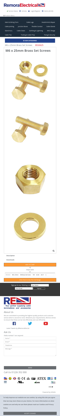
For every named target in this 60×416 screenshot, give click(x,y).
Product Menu (8, 16)
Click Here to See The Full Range (30, 280)
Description (10, 256)
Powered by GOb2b (49, 392)
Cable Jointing (9, 26)
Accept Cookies (30, 413)
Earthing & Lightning (36, 31)
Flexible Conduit (37, 26)
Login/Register (34, 11)
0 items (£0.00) (47, 11)
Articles (23, 11)
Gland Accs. (9, 31)
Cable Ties (8, 35)
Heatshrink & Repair (48, 22)
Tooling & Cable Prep (28, 35)
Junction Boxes (23, 26)
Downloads (10, 260)
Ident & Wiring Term (11, 22)
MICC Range (51, 31)
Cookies (42, 404)
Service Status (12, 11)
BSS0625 (8, 275)
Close (30, 18)
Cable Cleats (21, 31)
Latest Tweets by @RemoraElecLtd (17, 328)
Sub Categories (30, 41)
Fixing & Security (49, 35)
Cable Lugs (30, 22)
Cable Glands (50, 26)
